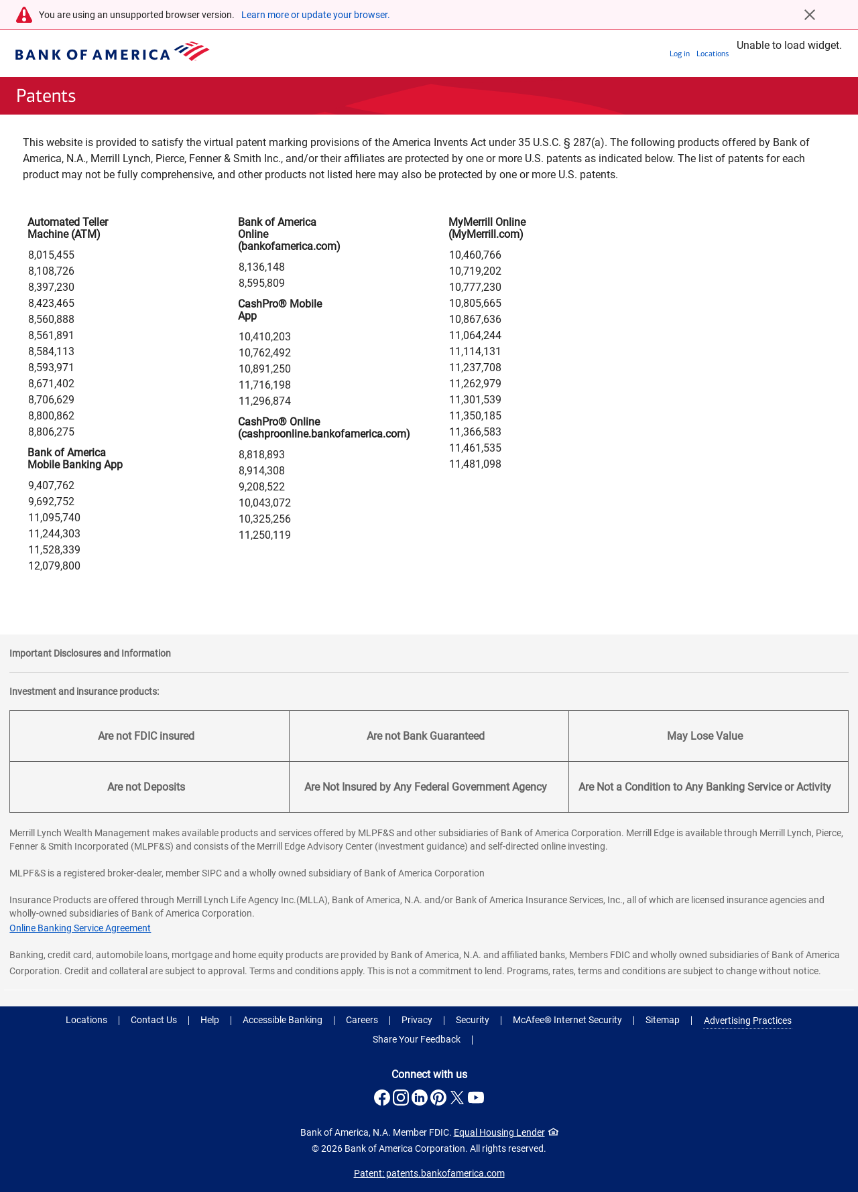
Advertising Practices (748, 1020)
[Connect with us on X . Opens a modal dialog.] (457, 1097)
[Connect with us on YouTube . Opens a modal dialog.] (476, 1097)
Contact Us (154, 1019)
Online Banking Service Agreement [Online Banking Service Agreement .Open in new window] (80, 928)
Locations (712, 53)
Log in (680, 53)
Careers (362, 1019)
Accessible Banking (282, 1019)
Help (209, 1019)
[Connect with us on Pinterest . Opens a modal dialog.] (438, 1097)
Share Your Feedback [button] (417, 1039)
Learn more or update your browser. (315, 14)
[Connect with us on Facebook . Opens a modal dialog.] (382, 1097)
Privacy (417, 1019)
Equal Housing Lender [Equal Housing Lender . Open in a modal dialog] (506, 1132)
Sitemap (663, 1019)
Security (472, 1019)
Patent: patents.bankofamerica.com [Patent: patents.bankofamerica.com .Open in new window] (429, 1173)
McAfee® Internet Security (567, 1019)
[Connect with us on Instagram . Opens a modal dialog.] (401, 1097)
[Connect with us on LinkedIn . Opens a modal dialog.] (420, 1097)
